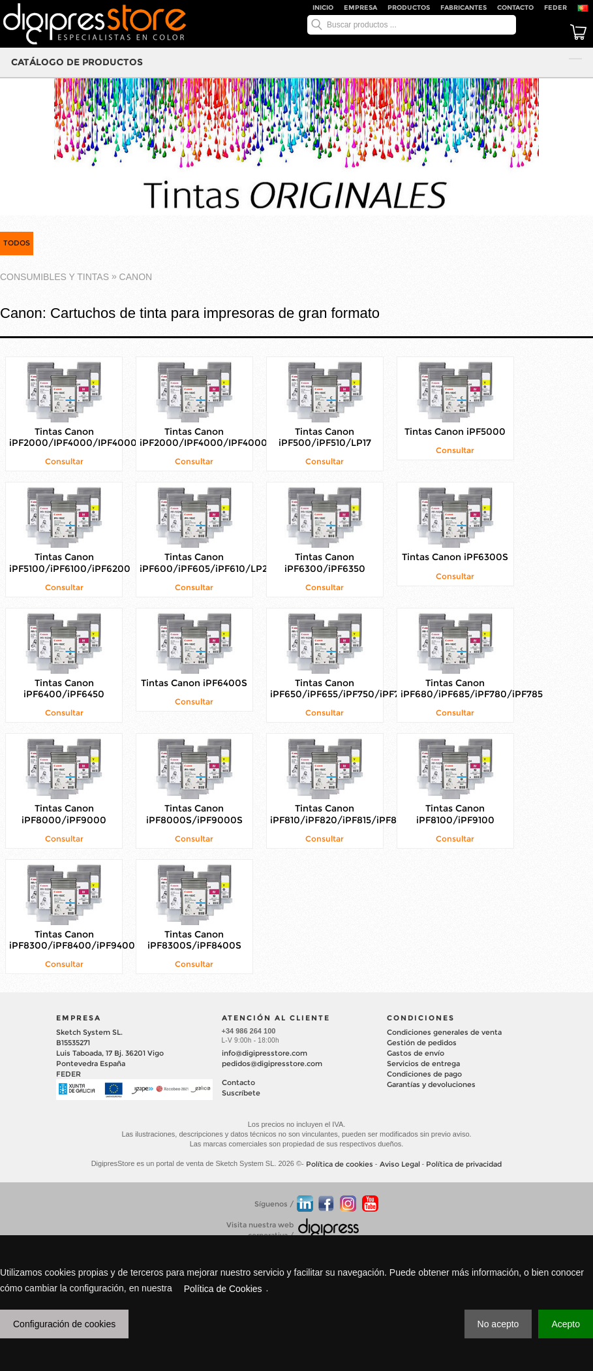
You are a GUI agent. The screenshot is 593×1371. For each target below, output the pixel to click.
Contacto (515, 7)
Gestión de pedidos (422, 1042)
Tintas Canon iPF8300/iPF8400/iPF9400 (72, 939)
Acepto (565, 1324)
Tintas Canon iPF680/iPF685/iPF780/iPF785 (472, 688)
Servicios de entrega (423, 1063)
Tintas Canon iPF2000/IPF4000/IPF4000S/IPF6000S (101, 437)
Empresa (360, 7)
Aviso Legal (400, 1164)
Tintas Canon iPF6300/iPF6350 (324, 563)
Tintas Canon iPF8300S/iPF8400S (194, 939)
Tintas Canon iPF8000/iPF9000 (64, 814)
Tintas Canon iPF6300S (455, 557)
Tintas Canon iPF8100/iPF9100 (455, 814)
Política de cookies (339, 1164)
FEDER (555, 7)
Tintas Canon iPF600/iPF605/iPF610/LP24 (206, 563)
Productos (409, 7)
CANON (136, 277)
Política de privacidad (464, 1164)
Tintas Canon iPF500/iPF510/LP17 (325, 437)
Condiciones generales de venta (444, 1032)
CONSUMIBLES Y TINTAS (54, 277)
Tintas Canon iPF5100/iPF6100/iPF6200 (69, 563)
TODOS (16, 242)
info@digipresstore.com (264, 1053)
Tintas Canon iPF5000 (455, 431)
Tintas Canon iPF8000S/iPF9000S (194, 814)
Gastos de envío (415, 1053)
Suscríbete (241, 1092)
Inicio (322, 7)
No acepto (498, 1324)
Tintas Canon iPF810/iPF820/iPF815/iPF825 (338, 814)
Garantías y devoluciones (431, 1084)
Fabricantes (463, 7)
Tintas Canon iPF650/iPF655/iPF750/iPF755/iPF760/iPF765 (376, 688)
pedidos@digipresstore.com (272, 1063)
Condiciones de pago (424, 1074)
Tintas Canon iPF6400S (194, 683)
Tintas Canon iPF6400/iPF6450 (63, 688)
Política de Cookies (223, 1289)
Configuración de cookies (64, 1324)
